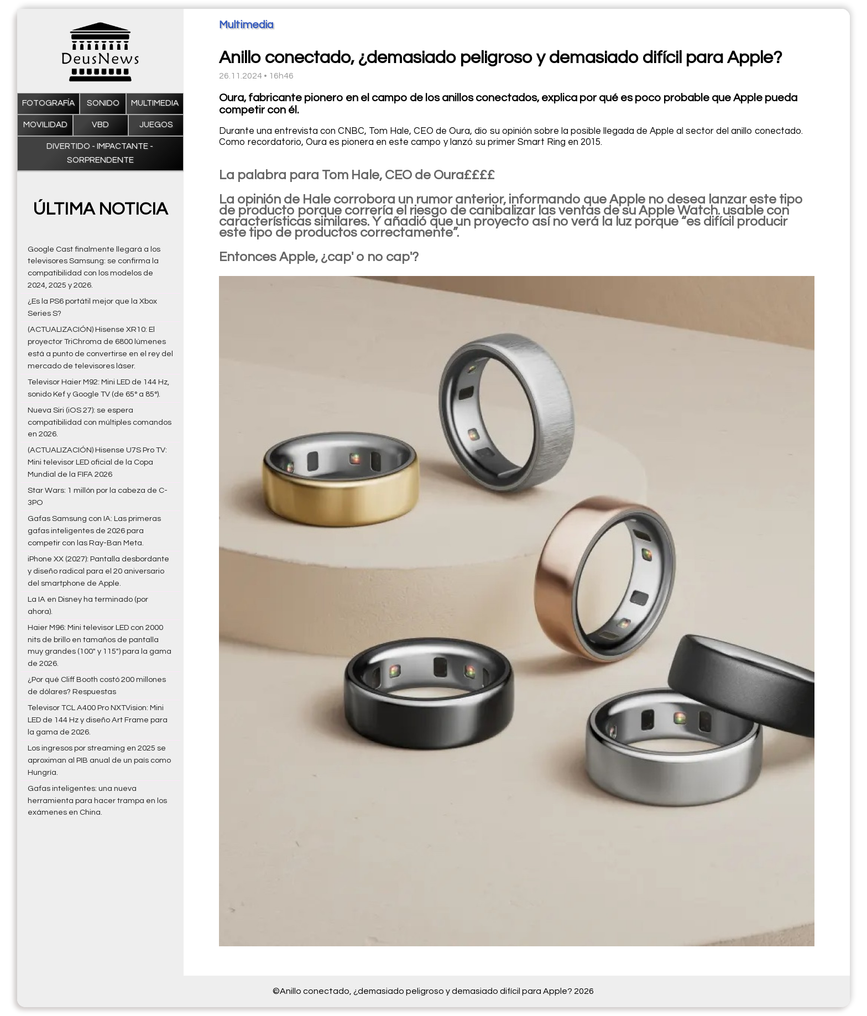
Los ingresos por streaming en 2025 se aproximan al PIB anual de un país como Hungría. (99, 760)
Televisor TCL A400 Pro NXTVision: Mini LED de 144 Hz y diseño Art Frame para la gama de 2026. (98, 720)
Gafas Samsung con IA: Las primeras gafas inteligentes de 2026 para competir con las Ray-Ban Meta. (94, 530)
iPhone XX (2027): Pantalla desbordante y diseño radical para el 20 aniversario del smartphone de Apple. (98, 571)
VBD (100, 125)
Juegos (156, 125)
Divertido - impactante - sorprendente (100, 153)
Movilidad (45, 125)
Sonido (103, 103)
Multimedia (155, 103)
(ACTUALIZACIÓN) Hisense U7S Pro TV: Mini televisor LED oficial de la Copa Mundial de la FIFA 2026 (97, 462)
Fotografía (48, 103)
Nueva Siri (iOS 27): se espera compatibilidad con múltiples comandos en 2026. (99, 422)
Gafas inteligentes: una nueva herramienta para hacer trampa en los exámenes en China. (97, 800)
